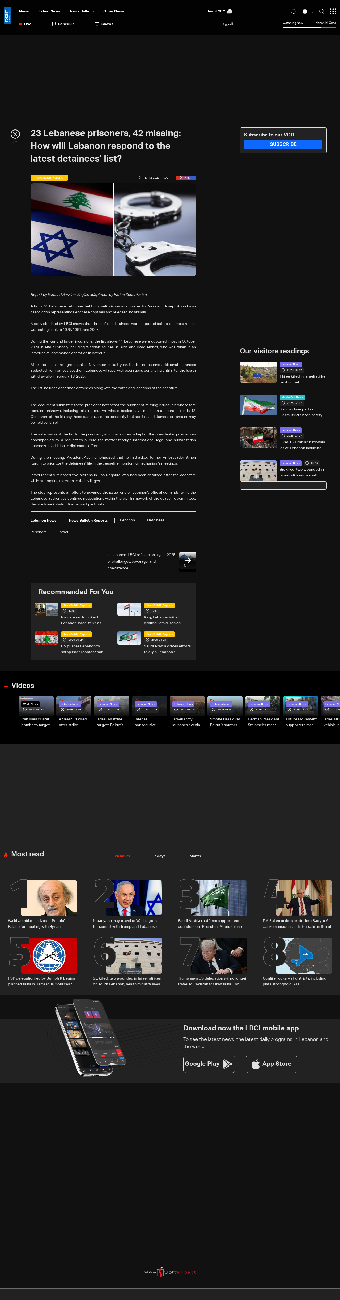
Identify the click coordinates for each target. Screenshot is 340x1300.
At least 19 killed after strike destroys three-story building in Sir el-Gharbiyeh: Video (73, 722)
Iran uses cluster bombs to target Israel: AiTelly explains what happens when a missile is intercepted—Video (35, 722)
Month (195, 856)
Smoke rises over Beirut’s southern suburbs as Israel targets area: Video (225, 722)
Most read (27, 854)
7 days (160, 856)
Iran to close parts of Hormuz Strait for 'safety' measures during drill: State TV (301, 413)
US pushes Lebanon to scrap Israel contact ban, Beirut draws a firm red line (84, 649)
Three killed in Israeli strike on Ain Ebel (302, 379)
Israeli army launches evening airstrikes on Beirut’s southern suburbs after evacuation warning (187, 722)
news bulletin (82, 11)
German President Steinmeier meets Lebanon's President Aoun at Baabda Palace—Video (263, 722)
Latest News (49, 11)
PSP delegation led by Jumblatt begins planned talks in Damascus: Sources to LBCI (41, 982)
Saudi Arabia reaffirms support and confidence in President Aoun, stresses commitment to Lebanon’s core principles (211, 924)
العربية (228, 24)
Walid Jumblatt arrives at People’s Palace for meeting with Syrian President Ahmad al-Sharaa (37, 924)
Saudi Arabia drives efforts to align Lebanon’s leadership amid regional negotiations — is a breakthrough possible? (167, 649)
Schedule (63, 24)
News (24, 11)
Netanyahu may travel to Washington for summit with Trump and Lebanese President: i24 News (125, 924)
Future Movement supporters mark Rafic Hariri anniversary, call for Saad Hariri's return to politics (301, 722)
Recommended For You (76, 592)
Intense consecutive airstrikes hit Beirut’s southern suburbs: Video (149, 722)
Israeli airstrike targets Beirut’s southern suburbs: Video (112, 722)
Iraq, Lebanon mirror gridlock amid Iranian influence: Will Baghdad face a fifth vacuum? (164, 621)
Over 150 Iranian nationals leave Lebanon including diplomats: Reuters (302, 445)
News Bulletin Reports (76, 605)
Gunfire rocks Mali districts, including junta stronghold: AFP (294, 981)
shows (104, 24)
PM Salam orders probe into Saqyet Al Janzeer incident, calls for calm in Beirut (297, 924)
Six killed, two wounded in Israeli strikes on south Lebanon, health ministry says (302, 473)
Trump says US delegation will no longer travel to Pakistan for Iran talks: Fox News (212, 982)
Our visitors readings (274, 351)
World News (30, 704)
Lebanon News (291, 364)
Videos (22, 686)
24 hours (122, 856)
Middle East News (292, 397)
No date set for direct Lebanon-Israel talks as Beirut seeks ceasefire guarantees (81, 621)
